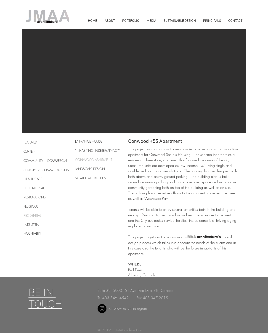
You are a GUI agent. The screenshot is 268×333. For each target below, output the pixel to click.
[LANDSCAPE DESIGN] (91, 168)
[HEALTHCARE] (40, 179)
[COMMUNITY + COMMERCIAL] (45, 160)
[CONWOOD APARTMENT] (93, 159)
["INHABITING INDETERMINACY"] (97, 150)
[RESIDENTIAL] (40, 215)
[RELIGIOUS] (40, 206)
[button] (134, 81)
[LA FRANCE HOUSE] (89, 141)
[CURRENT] (40, 151)
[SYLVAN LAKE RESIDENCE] (93, 178)
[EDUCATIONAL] (40, 188)
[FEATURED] (40, 142)
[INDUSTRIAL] (40, 224)
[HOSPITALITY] (40, 233)
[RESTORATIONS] (40, 197)
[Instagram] (102, 308)
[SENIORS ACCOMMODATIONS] (46, 170)
